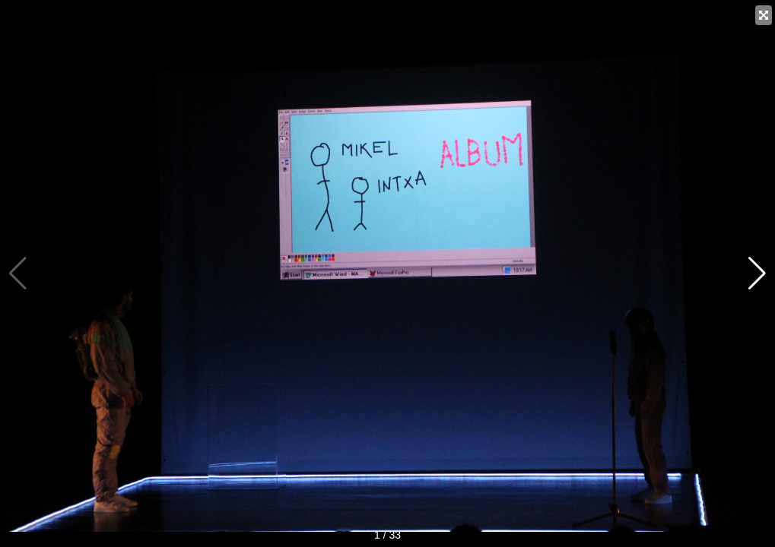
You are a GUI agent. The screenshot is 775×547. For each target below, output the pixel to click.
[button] (757, 273)
